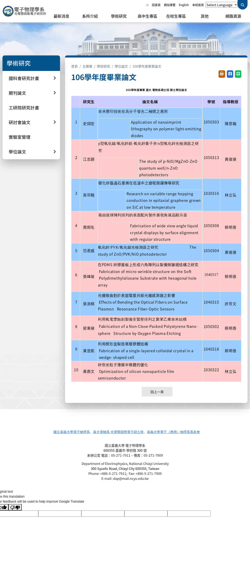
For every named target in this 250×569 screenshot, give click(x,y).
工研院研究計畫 (24, 107)
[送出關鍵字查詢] (243, 5)
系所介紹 (90, 16)
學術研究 (119, 16)
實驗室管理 (19, 137)
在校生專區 (176, 16)
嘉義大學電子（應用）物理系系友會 (173, 432)
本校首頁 (198, 5)
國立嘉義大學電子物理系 (71, 432)
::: (147, 5)
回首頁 (156, 5)
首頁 (74, 66)
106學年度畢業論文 (146, 66)
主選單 (87, 66)
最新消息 (61, 16)
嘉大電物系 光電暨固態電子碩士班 (118, 432)
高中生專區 (147, 16)
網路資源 (233, 16)
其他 (205, 16)
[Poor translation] (15, 507)
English (184, 5)
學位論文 (121, 66)
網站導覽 (169, 5)
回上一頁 (157, 391)
